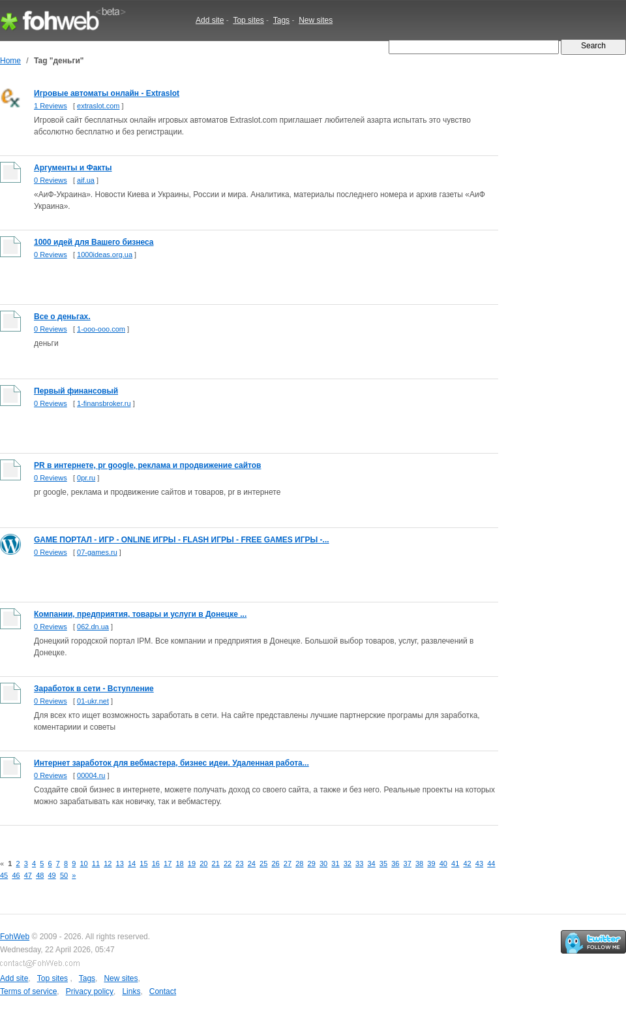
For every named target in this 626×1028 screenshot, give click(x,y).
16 (156, 863)
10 (83, 863)
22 (227, 863)
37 (407, 863)
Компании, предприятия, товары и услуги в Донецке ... (140, 614)
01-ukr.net (93, 701)
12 (108, 863)
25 (263, 863)
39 (431, 863)
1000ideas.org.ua (104, 254)
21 (216, 863)
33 (359, 863)
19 (192, 863)
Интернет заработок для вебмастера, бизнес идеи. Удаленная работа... (171, 763)
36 (395, 863)
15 (143, 863)
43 (479, 863)
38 (419, 863)
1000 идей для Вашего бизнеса (94, 242)
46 (16, 875)
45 (4, 875)
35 (383, 863)
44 (491, 863)
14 (132, 863)
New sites (316, 20)
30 (323, 863)
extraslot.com (98, 106)
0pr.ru (86, 478)
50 (64, 875)
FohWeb (14, 936)
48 (40, 875)
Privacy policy (89, 991)
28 (299, 863)
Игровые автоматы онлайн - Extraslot (106, 93)
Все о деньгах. (62, 316)
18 (179, 863)
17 (167, 863)
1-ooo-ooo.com (101, 329)
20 (203, 863)
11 (96, 863)
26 (275, 863)
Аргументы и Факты (73, 167)
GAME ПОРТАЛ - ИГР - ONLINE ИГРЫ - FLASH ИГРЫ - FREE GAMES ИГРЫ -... (181, 539)
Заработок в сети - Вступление (94, 688)
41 (455, 863)
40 (443, 863)
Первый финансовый (76, 391)
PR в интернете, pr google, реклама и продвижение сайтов (147, 465)
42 (467, 863)
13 (120, 863)
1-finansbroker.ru (104, 403)
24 (252, 863)
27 (287, 863)
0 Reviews (50, 180)
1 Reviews (50, 106)
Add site (210, 20)
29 (312, 863)
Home (10, 60)
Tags (281, 20)
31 (335, 863)
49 (52, 875)
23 (239, 863)
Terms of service (28, 991)
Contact (162, 991)
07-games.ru (97, 552)
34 (371, 863)
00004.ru (91, 775)
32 (347, 863)
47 (28, 875)
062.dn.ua (93, 627)
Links (131, 991)
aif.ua (86, 180)
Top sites (248, 20)
